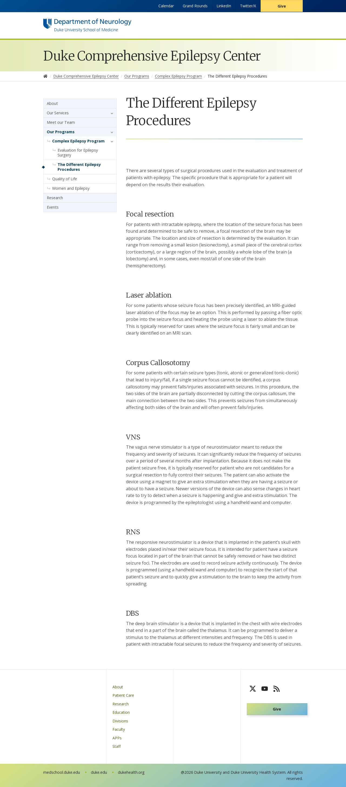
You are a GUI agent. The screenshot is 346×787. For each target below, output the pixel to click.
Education (121, 712)
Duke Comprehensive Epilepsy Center (152, 56)
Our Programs (61, 131)
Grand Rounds (195, 5)
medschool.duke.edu (61, 772)
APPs (117, 738)
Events (53, 207)
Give (282, 6)
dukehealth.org (131, 772)
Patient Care (123, 695)
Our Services (58, 112)
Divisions (120, 720)
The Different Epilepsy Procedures (79, 167)
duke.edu (99, 772)
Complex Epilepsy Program (78, 141)
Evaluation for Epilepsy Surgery (78, 153)
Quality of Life (64, 178)
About (52, 103)
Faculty (118, 729)
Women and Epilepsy (70, 188)
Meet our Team (61, 122)
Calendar (166, 5)
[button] (111, 113)
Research (55, 197)
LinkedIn (224, 5)
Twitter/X (248, 5)
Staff (116, 746)
